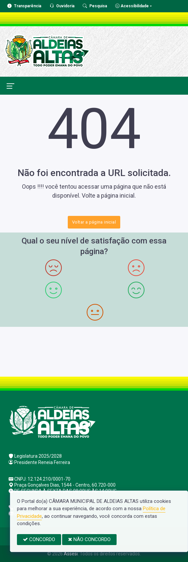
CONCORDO (39, 539)
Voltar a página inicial (94, 222)
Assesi (71, 553)
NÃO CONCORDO (89, 539)
